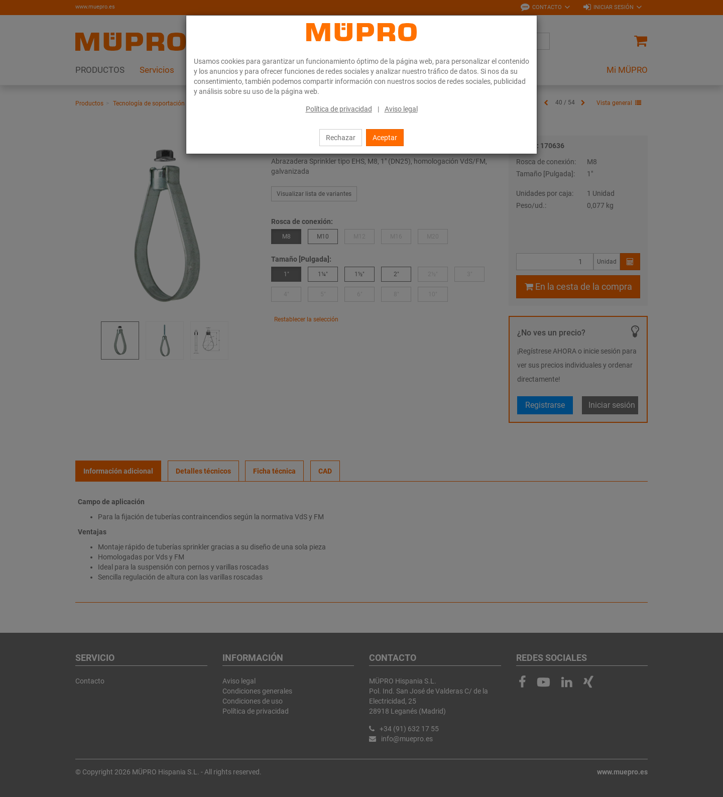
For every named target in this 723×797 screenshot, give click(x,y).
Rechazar (340, 138)
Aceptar (385, 138)
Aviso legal (401, 109)
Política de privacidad (339, 109)
